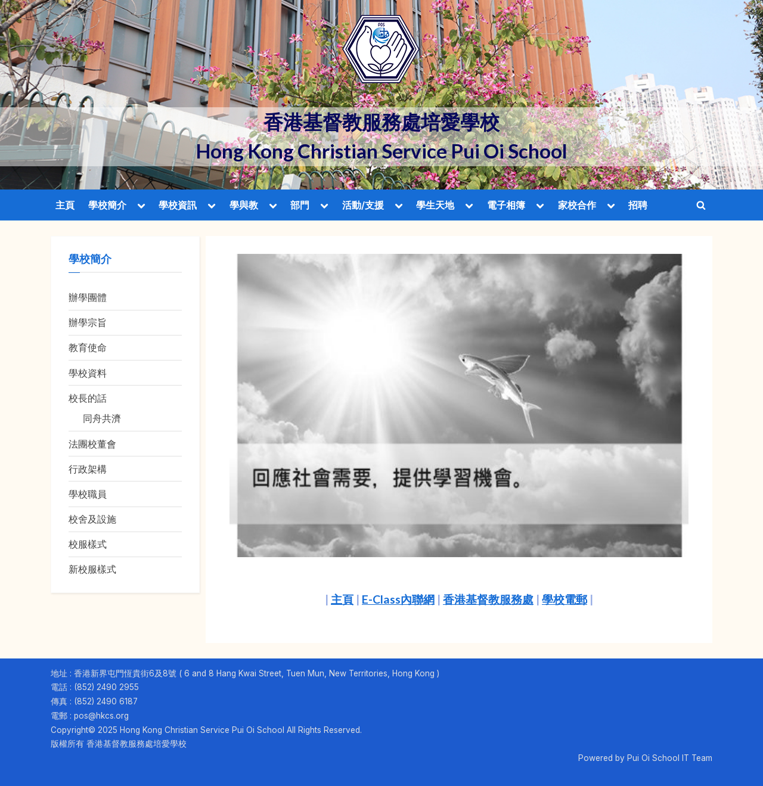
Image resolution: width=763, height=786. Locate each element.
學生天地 (435, 205)
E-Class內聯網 (398, 599)
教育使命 (88, 347)
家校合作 (577, 205)
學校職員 (88, 494)
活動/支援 (363, 205)
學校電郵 (564, 599)
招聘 (637, 205)
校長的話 (88, 398)
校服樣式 (88, 544)
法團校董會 (92, 444)
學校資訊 (178, 205)
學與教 (243, 205)
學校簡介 (107, 205)
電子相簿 (506, 205)
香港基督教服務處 (488, 599)
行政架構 (88, 469)
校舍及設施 (92, 519)
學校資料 (88, 373)
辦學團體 (88, 297)
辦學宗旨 (88, 322)
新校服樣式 (92, 569)
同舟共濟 (102, 418)
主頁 (65, 205)
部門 (299, 205)
